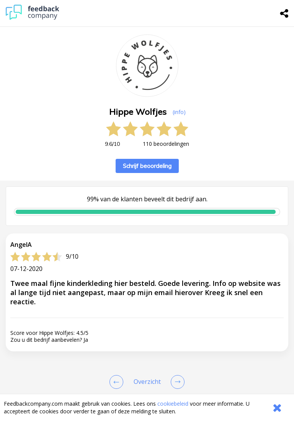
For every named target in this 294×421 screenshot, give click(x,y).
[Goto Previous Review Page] (117, 382)
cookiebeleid (172, 403)
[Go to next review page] (176, 382)
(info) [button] (179, 112)
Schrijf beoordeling (147, 166)
